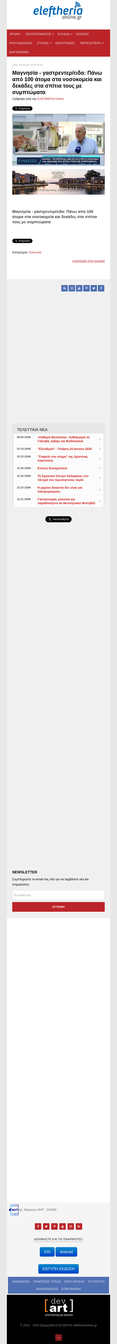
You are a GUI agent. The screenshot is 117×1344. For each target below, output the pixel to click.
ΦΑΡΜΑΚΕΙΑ (21, 1281)
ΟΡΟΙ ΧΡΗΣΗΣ (74, 1281)
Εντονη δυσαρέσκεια (52, 468)
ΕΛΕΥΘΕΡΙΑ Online (50, 99)
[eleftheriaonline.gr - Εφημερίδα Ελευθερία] (58, 11)
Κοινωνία (35, 252)
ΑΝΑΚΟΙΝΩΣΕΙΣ (47, 1289)
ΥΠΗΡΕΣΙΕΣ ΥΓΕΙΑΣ (47, 1281)
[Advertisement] (58, 628)
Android (66, 1252)
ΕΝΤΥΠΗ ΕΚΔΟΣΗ (59, 1269)
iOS (47, 1252)
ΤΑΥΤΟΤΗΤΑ (96, 1281)
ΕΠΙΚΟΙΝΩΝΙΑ (71, 1289)
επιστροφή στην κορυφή (88, 261)
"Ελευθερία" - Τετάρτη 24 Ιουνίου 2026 (65, 449)
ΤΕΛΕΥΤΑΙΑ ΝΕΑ (32, 430)
